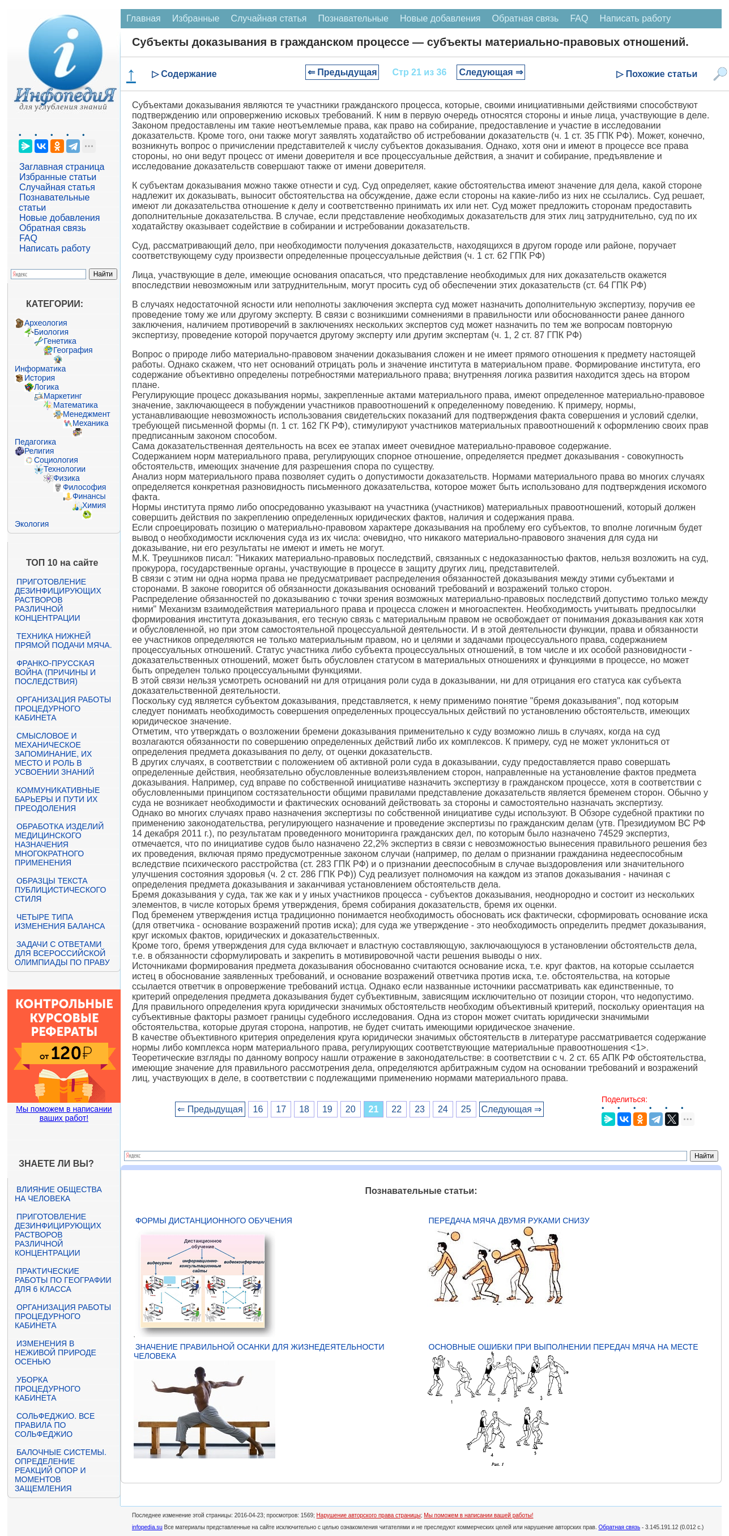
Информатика (40, 368)
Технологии (65, 468)
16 (258, 1109)
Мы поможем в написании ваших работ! (64, 1113)
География (73, 350)
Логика (46, 386)
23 (420, 1109)
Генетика (60, 340)
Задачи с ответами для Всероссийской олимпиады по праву (62, 953)
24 (443, 1109)
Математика (75, 404)
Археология (45, 322)
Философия (84, 487)
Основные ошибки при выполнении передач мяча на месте (563, 1346)
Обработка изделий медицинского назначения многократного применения (59, 844)
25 (466, 1109)
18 (304, 1109)
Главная (143, 18)
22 (396, 1109)
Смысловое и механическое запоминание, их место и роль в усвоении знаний (54, 753)
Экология (32, 523)
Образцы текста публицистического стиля (60, 889)
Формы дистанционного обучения (213, 1220)
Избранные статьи (57, 177)
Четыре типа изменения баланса (60, 921)
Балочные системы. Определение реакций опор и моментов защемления (60, 1470)
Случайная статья (57, 187)
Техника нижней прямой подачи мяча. (63, 641)
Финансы (89, 496)
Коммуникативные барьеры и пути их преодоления (57, 799)
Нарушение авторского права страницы (369, 1515)
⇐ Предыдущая (342, 72)
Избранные (196, 18)
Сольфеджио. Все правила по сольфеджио (55, 1425)
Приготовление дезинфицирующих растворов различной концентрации (58, 599)
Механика (91, 423)
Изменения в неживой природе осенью (55, 1352)
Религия (39, 450)
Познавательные (353, 18)
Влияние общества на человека (58, 1194)
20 (351, 1109)
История (39, 377)
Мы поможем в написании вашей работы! (478, 1515)
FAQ (28, 238)
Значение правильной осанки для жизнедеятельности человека (259, 1351)
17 (281, 1109)
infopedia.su (147, 1527)
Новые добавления (59, 218)
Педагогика (35, 441)
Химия (94, 505)
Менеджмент (86, 414)
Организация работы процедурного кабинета (63, 708)
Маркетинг (63, 395)
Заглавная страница (62, 167)
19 (327, 1109)
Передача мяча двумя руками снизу (509, 1220)
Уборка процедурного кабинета (47, 1388)
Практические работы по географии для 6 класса (63, 1280)
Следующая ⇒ (491, 72)
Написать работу (55, 248)
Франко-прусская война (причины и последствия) (55, 672)
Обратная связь (52, 228)
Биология (51, 331)
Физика (66, 478)
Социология (56, 459)
